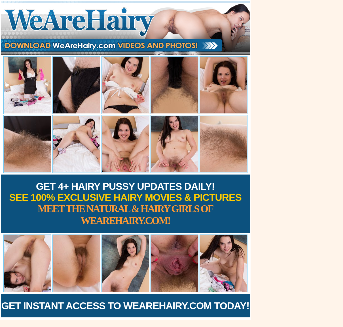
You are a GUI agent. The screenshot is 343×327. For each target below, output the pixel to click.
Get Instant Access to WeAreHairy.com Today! (125, 305)
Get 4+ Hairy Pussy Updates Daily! (125, 203)
